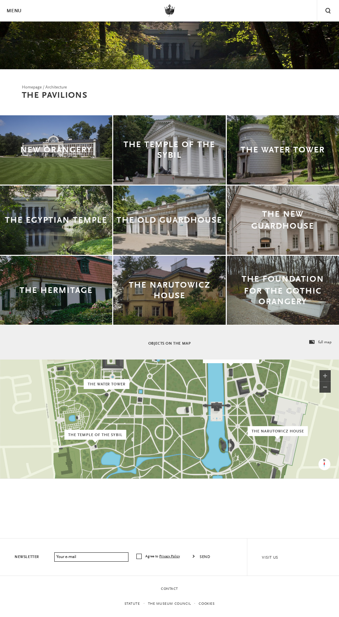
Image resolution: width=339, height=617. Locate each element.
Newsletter (27, 557)
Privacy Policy (169, 556)
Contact (169, 589)
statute (132, 604)
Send (205, 557)
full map (320, 342)
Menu (14, 11)
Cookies (207, 604)
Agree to (163, 556)
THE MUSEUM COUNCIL (169, 604)
